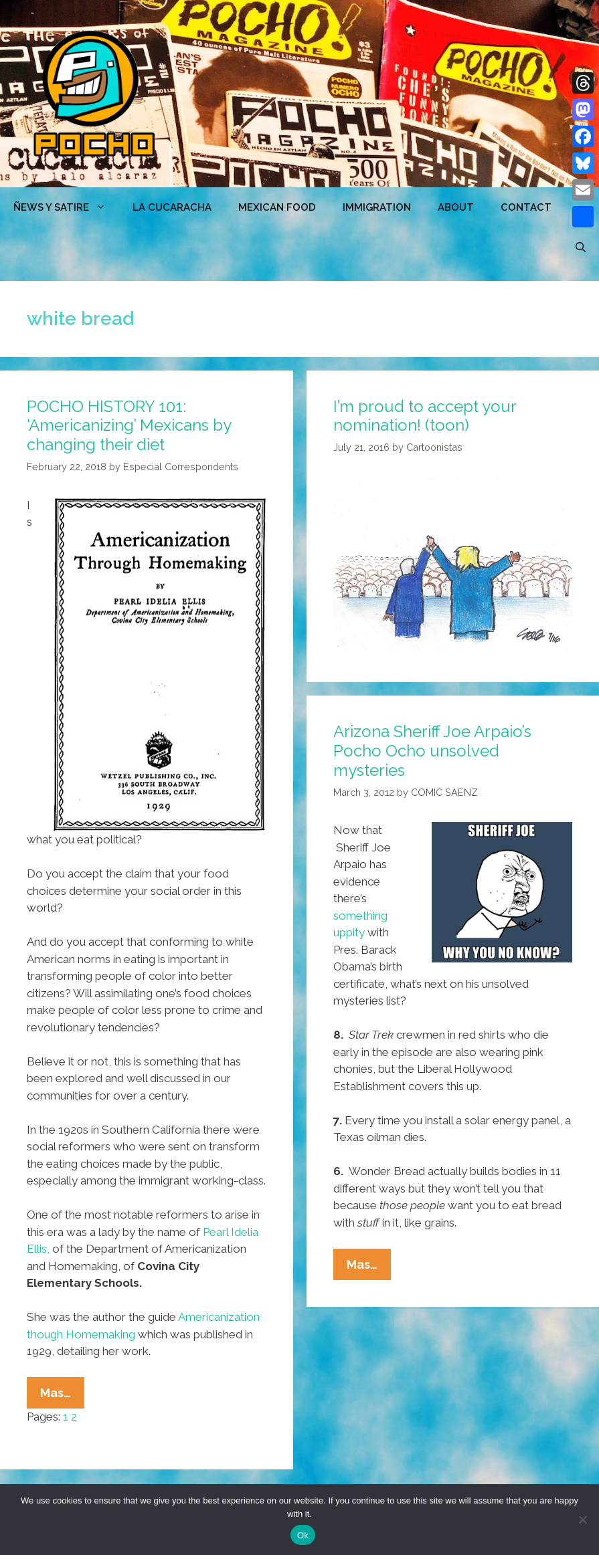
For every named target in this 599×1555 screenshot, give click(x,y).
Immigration (377, 207)
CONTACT (526, 207)
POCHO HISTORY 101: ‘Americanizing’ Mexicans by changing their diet (129, 426)
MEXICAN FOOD (277, 207)
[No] (582, 1519)
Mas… (62, 1396)
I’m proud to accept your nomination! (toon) (424, 416)
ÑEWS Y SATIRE (66, 207)
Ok (303, 1535)
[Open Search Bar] (580, 247)
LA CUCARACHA (172, 207)
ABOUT (456, 207)
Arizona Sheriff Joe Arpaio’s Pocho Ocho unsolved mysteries (432, 751)
